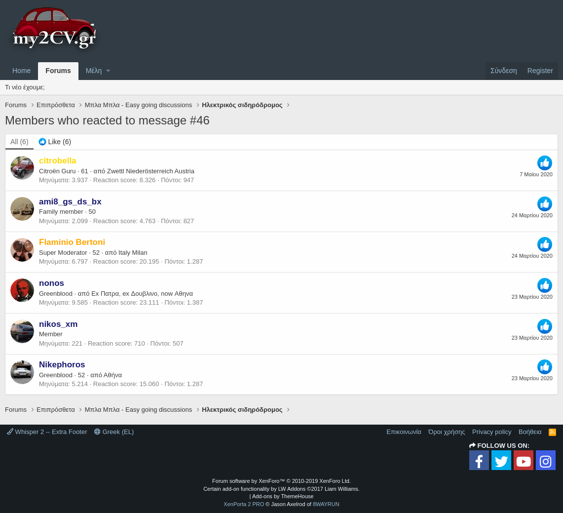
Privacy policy (491, 431)
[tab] (55, 142)
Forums (58, 71)
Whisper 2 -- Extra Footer (47, 431)
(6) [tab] (19, 142)
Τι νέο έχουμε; (25, 87)
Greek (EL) (114, 431)
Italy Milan (133, 252)
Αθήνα (113, 375)
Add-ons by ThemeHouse (283, 496)
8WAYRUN (326, 504)
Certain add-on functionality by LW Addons (281, 489)
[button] (108, 71)
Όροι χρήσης (446, 431)
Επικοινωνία (403, 431)
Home (21, 71)
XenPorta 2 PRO (244, 504)
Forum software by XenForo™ (281, 481)
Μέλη (94, 71)
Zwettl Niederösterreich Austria (150, 171)
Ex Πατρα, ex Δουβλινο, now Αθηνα (142, 293)
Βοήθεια (530, 431)
